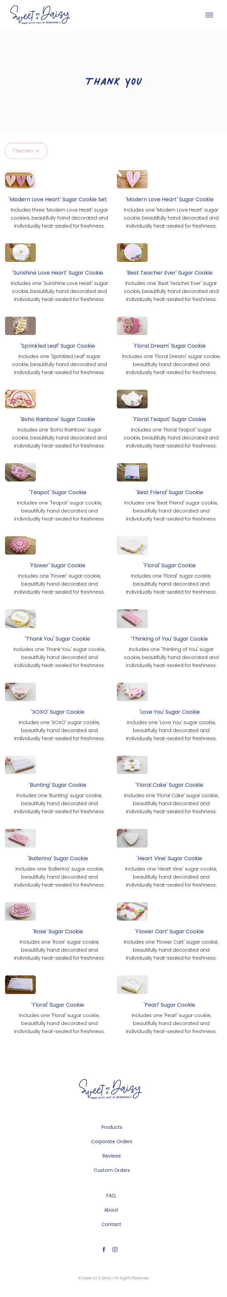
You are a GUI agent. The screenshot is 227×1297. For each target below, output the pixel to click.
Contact (111, 1224)
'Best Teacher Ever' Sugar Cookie (169, 273)
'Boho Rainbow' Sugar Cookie (57, 419)
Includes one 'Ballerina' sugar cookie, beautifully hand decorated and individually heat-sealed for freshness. (59, 877)
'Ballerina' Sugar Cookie (57, 858)
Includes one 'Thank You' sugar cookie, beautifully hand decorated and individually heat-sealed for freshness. (59, 657)
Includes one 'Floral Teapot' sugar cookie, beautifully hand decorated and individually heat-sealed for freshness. (171, 437)
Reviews (111, 1156)
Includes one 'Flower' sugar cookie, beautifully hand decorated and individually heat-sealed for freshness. (59, 584)
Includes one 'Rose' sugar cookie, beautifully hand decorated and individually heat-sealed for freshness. (59, 950)
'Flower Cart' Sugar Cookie (169, 931)
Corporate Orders (111, 1141)
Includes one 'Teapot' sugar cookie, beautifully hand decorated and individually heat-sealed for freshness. (59, 511)
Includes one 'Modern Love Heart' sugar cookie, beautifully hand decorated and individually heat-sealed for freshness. (171, 218)
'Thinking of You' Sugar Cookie (169, 639)
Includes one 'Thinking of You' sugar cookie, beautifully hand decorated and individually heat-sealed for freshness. (171, 657)
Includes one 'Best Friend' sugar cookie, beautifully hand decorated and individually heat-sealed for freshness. (171, 511)
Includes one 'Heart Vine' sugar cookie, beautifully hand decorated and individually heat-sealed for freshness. (171, 877)
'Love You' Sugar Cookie (169, 712)
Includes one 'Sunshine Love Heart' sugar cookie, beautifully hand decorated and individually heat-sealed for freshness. (59, 291)
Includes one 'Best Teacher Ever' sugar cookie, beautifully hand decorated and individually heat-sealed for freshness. (171, 291)
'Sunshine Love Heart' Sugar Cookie (57, 273)
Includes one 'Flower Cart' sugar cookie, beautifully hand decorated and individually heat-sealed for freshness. (171, 950)
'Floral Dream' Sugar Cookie (169, 346)
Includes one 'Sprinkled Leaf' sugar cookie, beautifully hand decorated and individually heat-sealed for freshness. (59, 364)
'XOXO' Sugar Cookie (57, 712)
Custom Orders (112, 1170)
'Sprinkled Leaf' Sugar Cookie (57, 346)
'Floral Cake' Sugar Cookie (169, 785)
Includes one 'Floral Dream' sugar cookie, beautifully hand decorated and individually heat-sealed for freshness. (171, 364)
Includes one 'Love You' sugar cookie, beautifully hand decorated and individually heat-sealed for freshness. (171, 730)
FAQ (111, 1195)
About (111, 1210)
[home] (40, 14)
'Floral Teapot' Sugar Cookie (169, 419)
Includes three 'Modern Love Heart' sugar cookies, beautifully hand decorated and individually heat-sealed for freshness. (59, 218)
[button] (208, 15)
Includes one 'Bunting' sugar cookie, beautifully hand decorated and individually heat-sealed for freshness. (59, 803)
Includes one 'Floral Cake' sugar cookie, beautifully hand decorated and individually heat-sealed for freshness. (171, 803)
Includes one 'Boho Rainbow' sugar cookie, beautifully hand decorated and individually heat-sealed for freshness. (59, 437)
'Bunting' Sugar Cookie (57, 785)
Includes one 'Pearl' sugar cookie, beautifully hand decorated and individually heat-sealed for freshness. (171, 1023)
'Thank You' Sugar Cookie (57, 639)
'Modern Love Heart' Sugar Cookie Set (58, 199)
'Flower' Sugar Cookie (57, 565)
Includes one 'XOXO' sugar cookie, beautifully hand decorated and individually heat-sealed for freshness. (59, 730)
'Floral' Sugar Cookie (169, 565)
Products (111, 1127)
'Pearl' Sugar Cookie (169, 1005)
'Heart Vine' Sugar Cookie (169, 858)
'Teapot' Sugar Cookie (57, 492)
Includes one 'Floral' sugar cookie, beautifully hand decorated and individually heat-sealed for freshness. (171, 584)
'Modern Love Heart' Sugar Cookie (170, 199)
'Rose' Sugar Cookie (57, 931)
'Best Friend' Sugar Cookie (169, 492)
